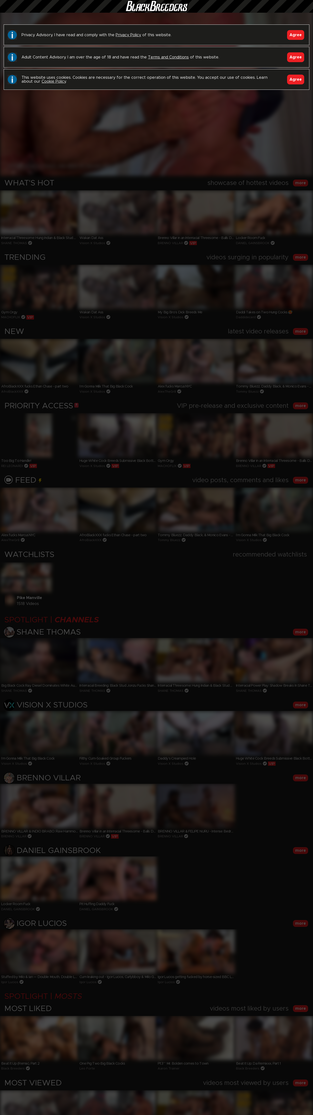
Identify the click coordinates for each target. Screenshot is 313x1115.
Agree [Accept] (296, 35)
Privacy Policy (128, 35)
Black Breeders (156, 11)
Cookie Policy (54, 81)
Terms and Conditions (168, 57)
